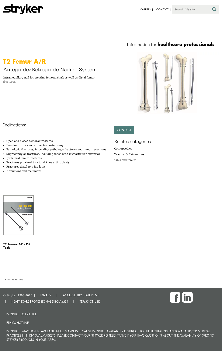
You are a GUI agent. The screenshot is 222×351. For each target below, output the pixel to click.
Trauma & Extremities (129, 154)
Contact (124, 130)
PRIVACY (45, 295)
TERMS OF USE (90, 301)
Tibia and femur (125, 160)
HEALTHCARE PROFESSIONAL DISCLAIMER (39, 301)
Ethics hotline (17, 323)
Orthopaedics (123, 148)
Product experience (21, 314)
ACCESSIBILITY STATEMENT (81, 295)
